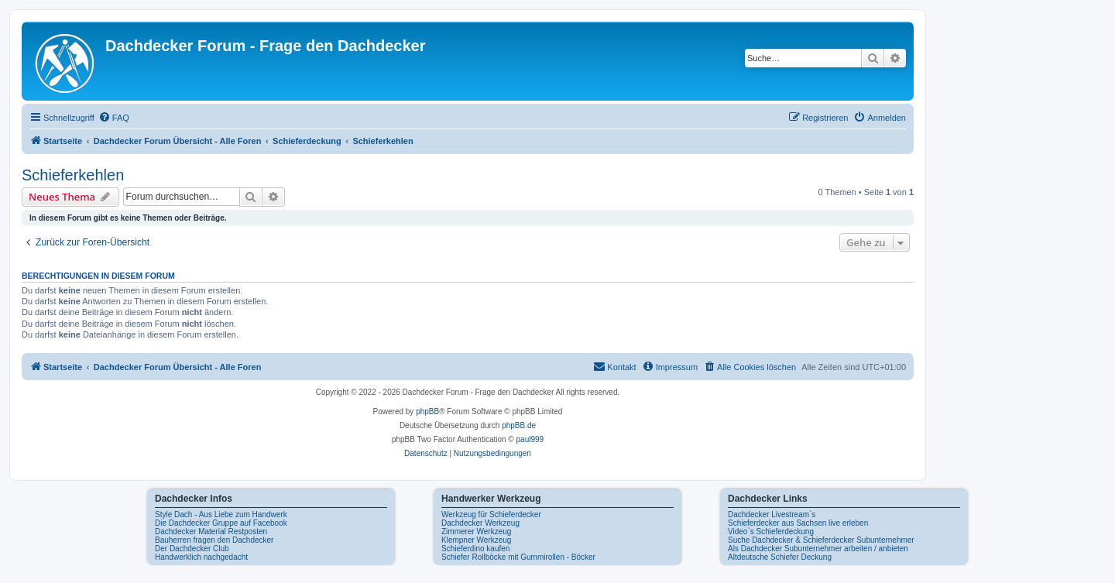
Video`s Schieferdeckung (771, 531)
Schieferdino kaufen (475, 548)
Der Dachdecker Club (192, 548)
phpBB (427, 411)
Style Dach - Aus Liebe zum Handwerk (221, 514)
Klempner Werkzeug (476, 540)
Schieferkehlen (73, 174)
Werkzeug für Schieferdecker (491, 514)
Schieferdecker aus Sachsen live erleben (798, 523)
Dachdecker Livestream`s (771, 514)
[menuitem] (113, 117)
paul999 (530, 439)
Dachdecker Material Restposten (211, 531)
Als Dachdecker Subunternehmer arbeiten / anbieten (818, 548)
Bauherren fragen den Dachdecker (214, 540)
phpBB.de (519, 425)
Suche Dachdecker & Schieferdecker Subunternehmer (821, 540)
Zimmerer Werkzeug (476, 531)
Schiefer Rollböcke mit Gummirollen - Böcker (518, 557)
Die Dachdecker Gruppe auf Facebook (221, 523)
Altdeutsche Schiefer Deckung (780, 557)
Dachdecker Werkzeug (480, 523)
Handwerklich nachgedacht (201, 557)
